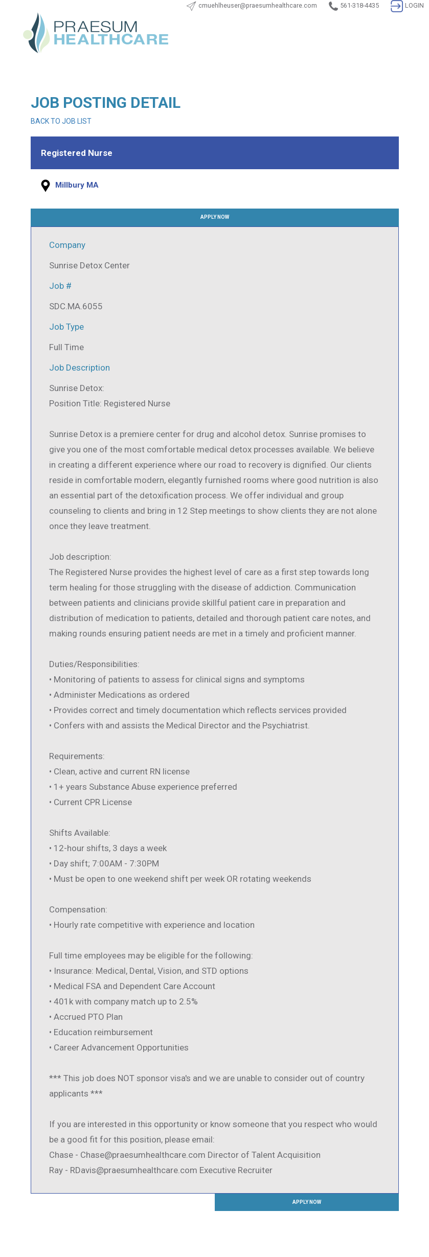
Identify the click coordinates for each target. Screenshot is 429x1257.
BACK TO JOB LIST (61, 121)
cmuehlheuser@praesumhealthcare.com (257, 5)
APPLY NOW (214, 217)
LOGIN (407, 5)
